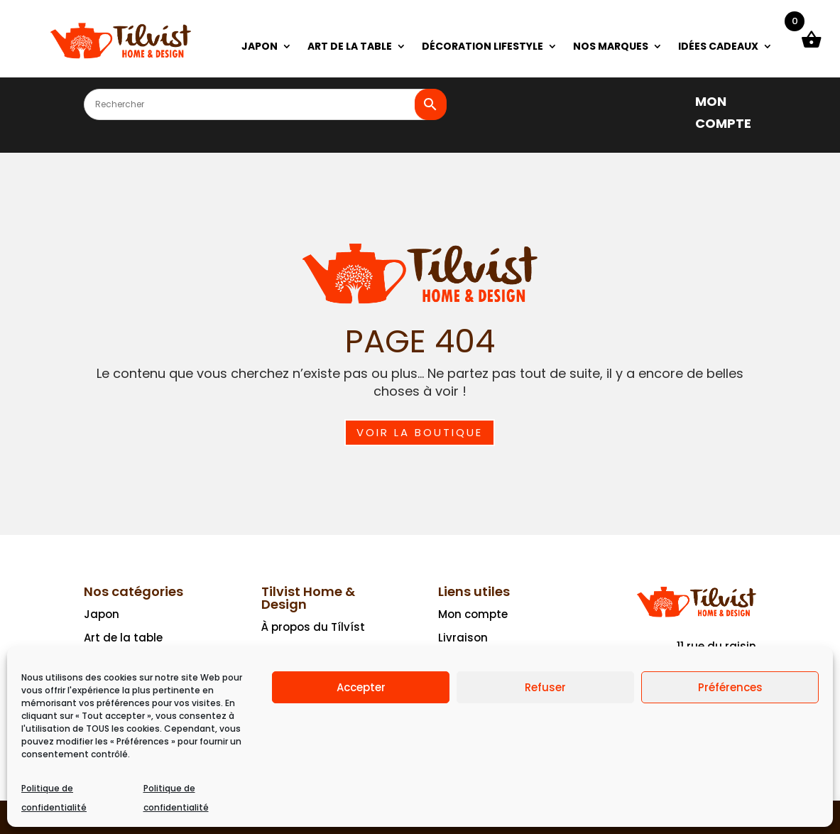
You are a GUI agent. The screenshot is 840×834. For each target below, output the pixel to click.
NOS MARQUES (610, 47)
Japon (101, 614)
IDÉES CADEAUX (718, 47)
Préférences (730, 687)
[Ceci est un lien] (120, 56)
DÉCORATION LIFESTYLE (482, 47)
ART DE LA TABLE (349, 47)
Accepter (361, 687)
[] (673, 100)
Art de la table (123, 637)
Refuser (545, 687)
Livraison (463, 637)
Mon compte (473, 614)
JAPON (259, 47)
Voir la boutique (419, 432)
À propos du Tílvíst (313, 626)
